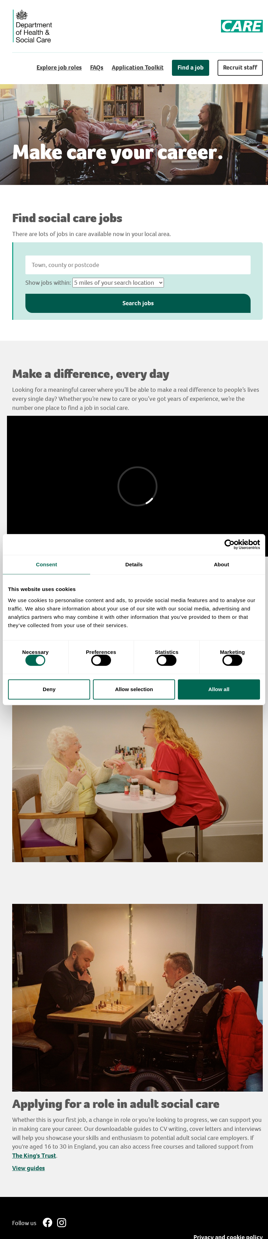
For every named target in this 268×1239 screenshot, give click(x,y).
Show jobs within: (48, 282)
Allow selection (134, 689)
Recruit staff (240, 67)
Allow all (218, 689)
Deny (49, 689)
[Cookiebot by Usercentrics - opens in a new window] (229, 544)
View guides (28, 1168)
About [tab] (221, 564)
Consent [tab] (46, 564)
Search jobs (138, 303)
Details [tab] (134, 564)
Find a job (191, 67)
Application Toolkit (138, 67)
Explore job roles (59, 67)
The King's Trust (34, 1155)
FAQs (96, 67)
